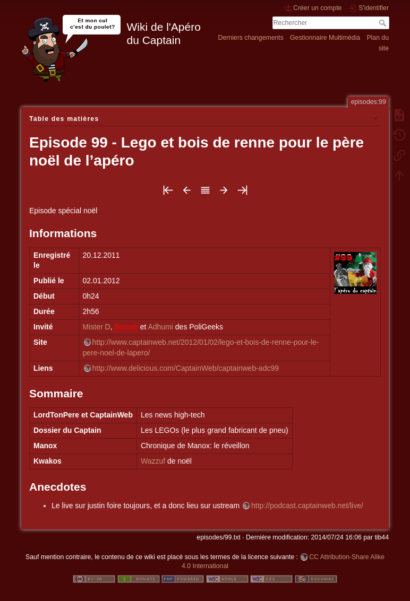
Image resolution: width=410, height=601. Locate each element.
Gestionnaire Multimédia (325, 37)
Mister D (96, 327)
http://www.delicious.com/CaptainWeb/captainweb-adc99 (185, 368)
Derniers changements (251, 37)
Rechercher (384, 23)
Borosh (126, 327)
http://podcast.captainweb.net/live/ (307, 505)
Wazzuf (153, 461)
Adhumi (160, 327)
